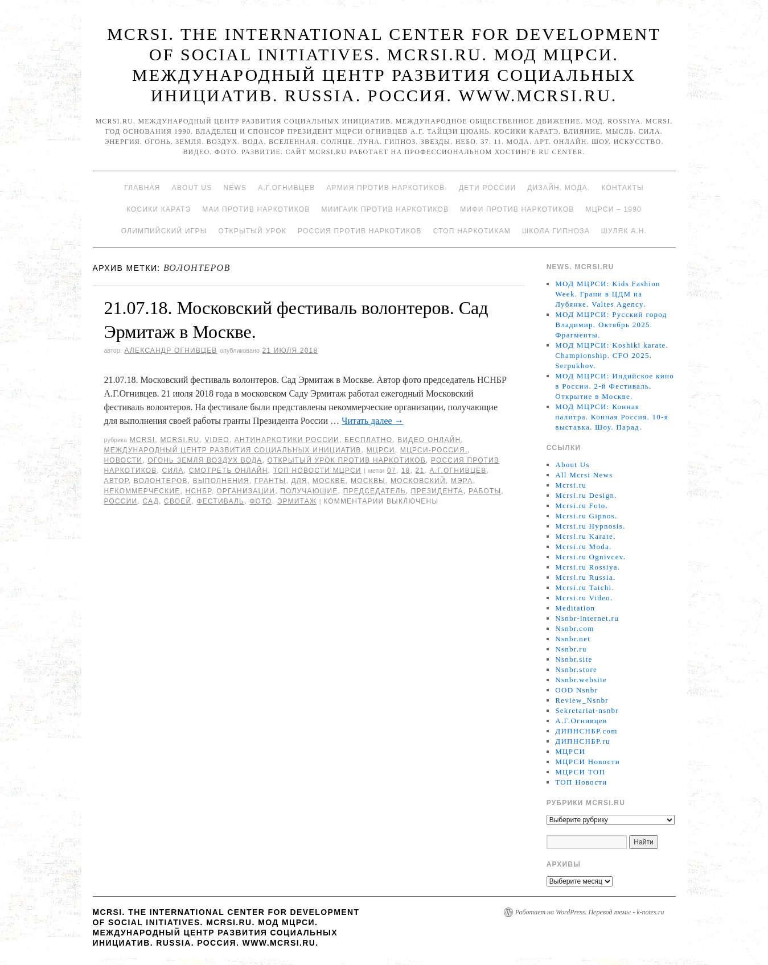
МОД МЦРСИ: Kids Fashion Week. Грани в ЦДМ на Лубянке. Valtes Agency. (607, 293)
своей (177, 501)
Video (216, 440)
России (121, 501)
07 (391, 471)
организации (245, 491)
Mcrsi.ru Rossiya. (587, 567)
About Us (192, 188)
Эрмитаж (297, 501)
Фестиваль (220, 501)
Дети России (487, 188)
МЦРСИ (381, 450)
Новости (123, 460)
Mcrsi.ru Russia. (585, 577)
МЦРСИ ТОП (580, 772)
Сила (173, 471)
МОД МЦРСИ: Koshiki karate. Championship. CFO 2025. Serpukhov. (611, 355)
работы (485, 491)
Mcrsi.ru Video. (584, 597)
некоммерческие (142, 491)
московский (418, 481)
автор (116, 481)
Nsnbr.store (576, 669)
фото (260, 501)
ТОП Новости (581, 782)
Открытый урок (252, 231)
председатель (374, 491)
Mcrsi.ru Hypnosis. (590, 526)
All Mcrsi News (584, 475)
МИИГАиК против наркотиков (385, 209)
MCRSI (142, 440)
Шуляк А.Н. (624, 231)
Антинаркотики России (287, 440)
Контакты (622, 188)
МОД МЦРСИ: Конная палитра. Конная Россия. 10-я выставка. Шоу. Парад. (611, 416)
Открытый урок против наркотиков (347, 460)
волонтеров (161, 481)
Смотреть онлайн (228, 471)
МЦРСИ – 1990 (613, 209)
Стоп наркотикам (472, 231)
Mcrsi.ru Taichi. (584, 587)
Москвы (368, 481)
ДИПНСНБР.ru (582, 741)
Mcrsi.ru (179, 440)
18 (405, 471)
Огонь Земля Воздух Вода (204, 460)
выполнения (221, 481)
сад (150, 501)
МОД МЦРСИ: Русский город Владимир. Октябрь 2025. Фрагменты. (611, 324)
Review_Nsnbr (582, 700)
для (299, 481)
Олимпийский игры (164, 231)
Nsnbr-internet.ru (587, 618)
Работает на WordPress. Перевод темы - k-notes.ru (589, 912)
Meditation (575, 608)
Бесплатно (368, 440)
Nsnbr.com (574, 628)
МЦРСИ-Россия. (434, 450)
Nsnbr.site (573, 659)
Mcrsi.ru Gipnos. (586, 516)
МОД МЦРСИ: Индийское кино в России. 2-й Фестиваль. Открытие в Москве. (614, 386)
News (235, 188)
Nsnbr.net (572, 638)
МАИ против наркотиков (256, 209)
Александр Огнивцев (170, 350)
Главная (142, 188)
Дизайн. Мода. (558, 188)
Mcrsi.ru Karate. (585, 536)
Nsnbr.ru (571, 649)
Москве (329, 481)
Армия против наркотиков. (386, 188)
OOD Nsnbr (576, 690)
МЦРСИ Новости (587, 761)
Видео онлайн (429, 440)
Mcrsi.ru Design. (586, 495)
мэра (462, 481)
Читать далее (373, 421)
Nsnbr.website (581, 679)
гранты (270, 481)
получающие (309, 491)
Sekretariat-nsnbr (587, 710)
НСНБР (199, 491)
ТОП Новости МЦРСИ (317, 471)
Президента (437, 491)
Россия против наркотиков (360, 231)
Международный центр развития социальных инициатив (233, 450)
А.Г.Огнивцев (286, 188)
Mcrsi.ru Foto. (581, 505)
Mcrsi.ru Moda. (583, 546)
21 (420, 471)
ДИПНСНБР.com (586, 731)
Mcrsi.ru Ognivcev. (590, 556)
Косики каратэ (158, 209)
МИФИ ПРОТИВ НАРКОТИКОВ (517, 209)
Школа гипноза (556, 231)
